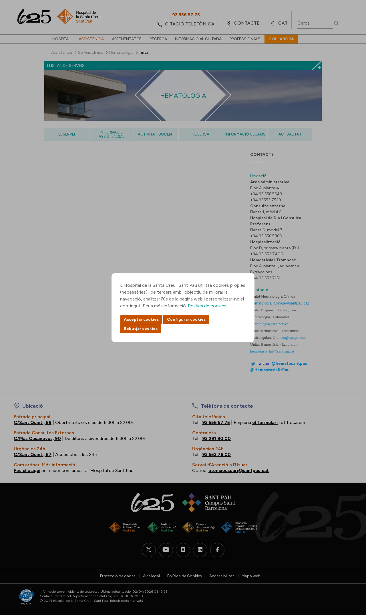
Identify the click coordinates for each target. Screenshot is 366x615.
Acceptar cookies (141, 319)
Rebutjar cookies (141, 328)
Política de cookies (207, 306)
